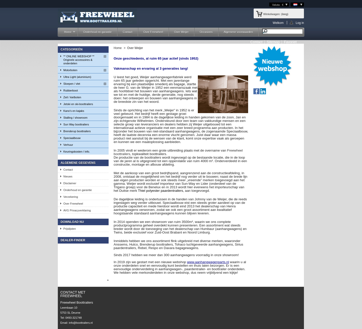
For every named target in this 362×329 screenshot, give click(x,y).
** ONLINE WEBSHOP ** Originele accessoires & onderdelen (78, 60)
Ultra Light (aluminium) (77, 76)
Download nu (72, 222)
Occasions (206, 31)
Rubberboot (70, 90)
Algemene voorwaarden (238, 31)
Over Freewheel (153, 31)
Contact (127, 31)
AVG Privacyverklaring (77, 210)
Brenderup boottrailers (77, 131)
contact (256, 42)
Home (67, 33)
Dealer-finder (73, 240)
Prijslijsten (69, 228)
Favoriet (290, 42)
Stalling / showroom (75, 117)
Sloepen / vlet (71, 83)
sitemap (273, 42)
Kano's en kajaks (73, 110)
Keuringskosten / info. (76, 151)
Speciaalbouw (72, 137)
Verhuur (68, 144)
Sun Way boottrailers (76, 124)
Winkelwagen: (271, 14)
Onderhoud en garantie (97, 31)
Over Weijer (181, 31)
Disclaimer (69, 183)
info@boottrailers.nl (81, 322)
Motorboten (70, 70)
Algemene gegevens (78, 163)
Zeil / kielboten (72, 97)
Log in (300, 22)
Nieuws (67, 176)
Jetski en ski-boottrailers (78, 104)
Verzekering (70, 196)
